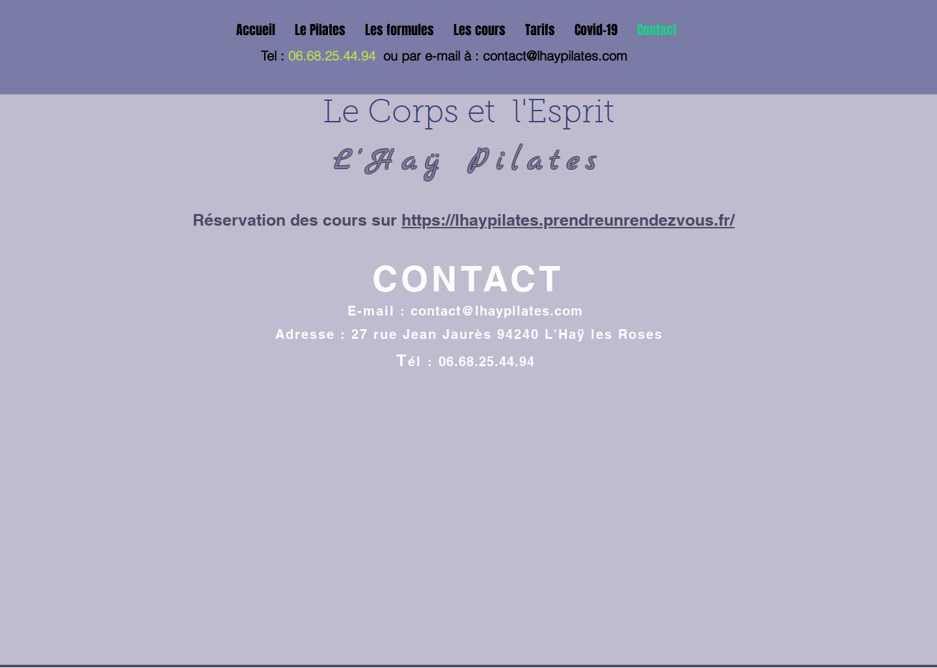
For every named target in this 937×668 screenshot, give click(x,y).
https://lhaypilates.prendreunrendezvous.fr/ (568, 220)
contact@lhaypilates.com (555, 55)
